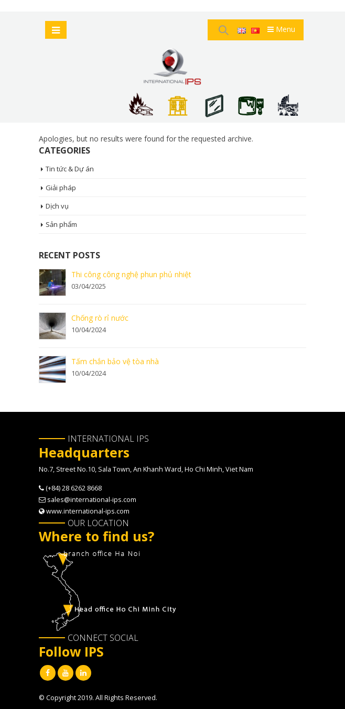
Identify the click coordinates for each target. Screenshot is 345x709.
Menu (281, 29)
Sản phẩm (61, 224)
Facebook (48, 673)
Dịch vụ (57, 206)
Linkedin (83, 673)
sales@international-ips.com (91, 499)
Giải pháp (61, 187)
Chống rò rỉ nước (99, 318)
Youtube (65, 673)
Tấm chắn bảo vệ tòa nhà (115, 361)
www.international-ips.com (88, 511)
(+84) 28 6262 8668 (74, 488)
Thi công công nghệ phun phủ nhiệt (131, 274)
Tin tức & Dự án (70, 168)
